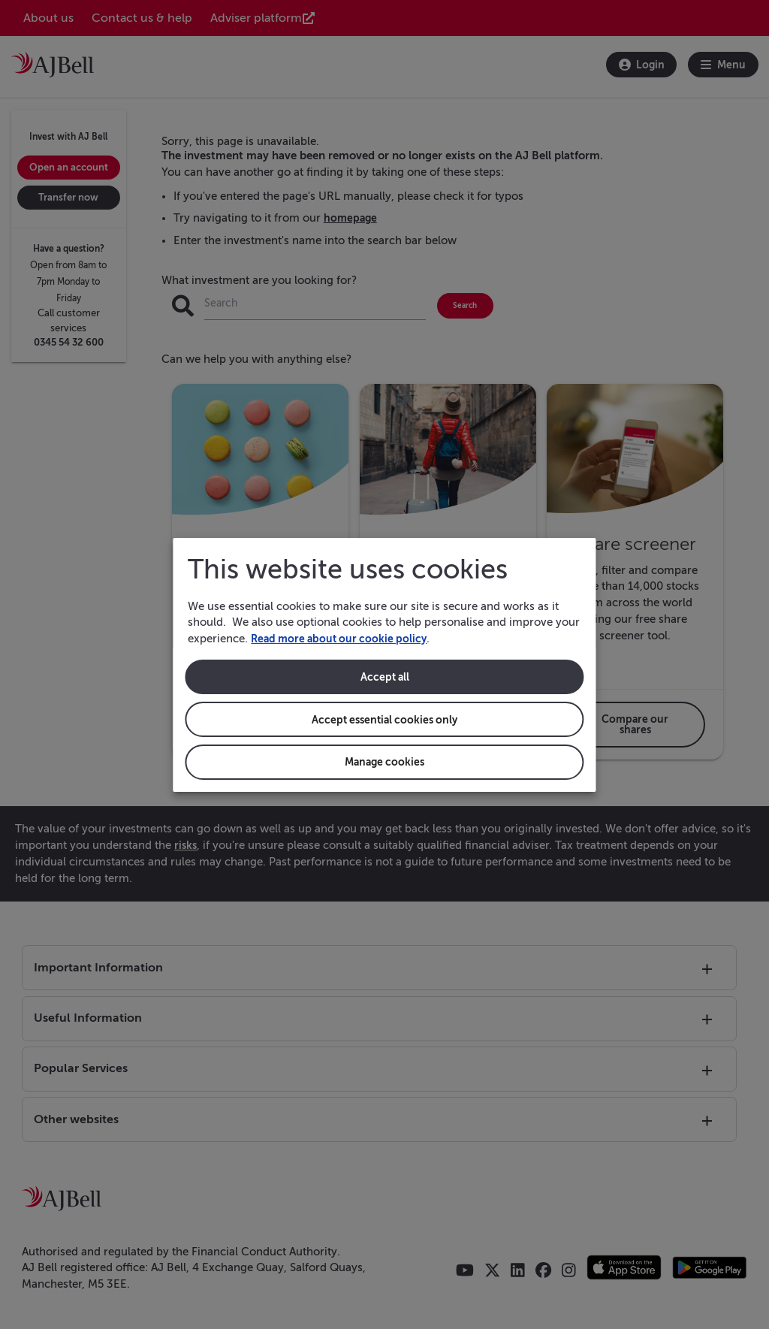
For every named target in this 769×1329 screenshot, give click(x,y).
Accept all (385, 676)
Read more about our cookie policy (343, 638)
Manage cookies (384, 763)
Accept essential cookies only (385, 719)
